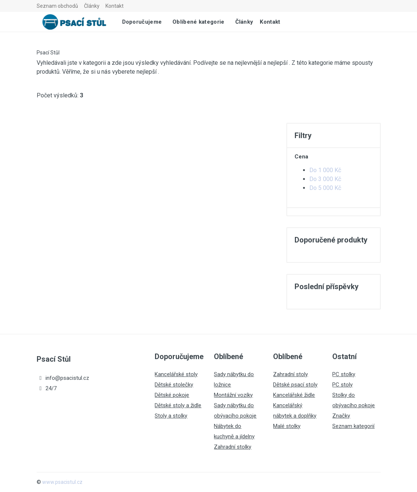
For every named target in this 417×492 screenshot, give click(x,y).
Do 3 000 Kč (325, 179)
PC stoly (342, 384)
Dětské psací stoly (295, 384)
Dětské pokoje (172, 395)
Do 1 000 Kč (325, 170)
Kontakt (114, 6)
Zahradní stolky (232, 447)
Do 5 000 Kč (325, 187)
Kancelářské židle (294, 395)
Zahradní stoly (290, 374)
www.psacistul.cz (62, 482)
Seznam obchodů (57, 6)
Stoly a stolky (171, 415)
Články (92, 6)
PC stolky (343, 374)
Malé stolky (286, 426)
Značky (341, 415)
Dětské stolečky (174, 384)
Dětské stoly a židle (178, 405)
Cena (301, 156)
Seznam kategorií (353, 426)
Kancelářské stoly (176, 374)
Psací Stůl (48, 53)
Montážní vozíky (233, 395)
